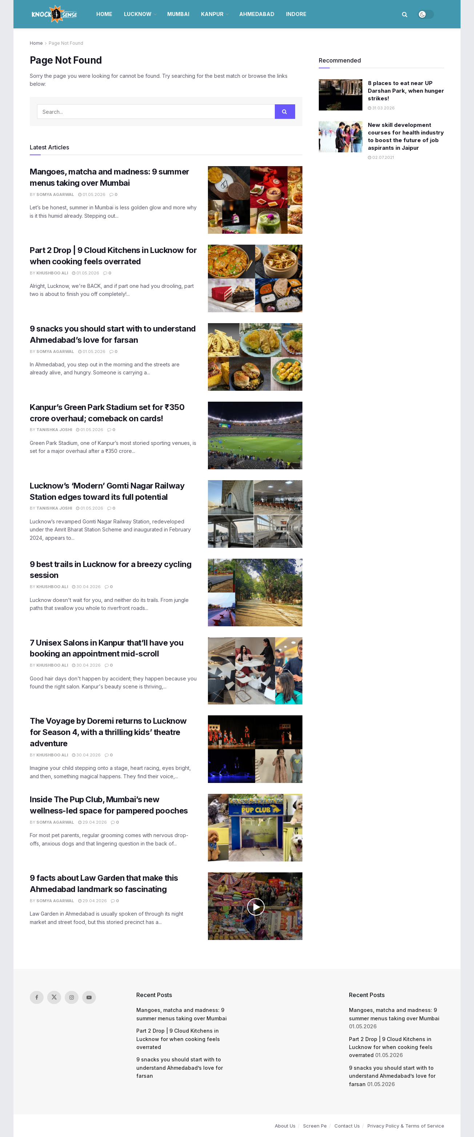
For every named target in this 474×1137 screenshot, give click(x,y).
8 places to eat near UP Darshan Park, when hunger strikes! (406, 91)
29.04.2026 (92, 822)
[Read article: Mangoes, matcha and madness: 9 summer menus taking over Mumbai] (255, 200)
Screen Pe (315, 1126)
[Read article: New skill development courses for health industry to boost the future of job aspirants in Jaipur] (340, 136)
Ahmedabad (256, 14)
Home (104, 14)
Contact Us (347, 1126)
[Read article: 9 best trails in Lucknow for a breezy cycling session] (255, 592)
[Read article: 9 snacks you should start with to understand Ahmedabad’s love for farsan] (255, 357)
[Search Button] (404, 14)
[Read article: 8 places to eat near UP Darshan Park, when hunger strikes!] (340, 95)
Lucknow (138, 14)
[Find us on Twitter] (54, 997)
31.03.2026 (381, 108)
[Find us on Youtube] (89, 997)
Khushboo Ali (52, 273)
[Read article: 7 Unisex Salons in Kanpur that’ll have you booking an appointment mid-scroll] (255, 671)
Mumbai (178, 14)
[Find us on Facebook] (37, 997)
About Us (285, 1126)
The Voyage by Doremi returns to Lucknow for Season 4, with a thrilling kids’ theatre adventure (108, 732)
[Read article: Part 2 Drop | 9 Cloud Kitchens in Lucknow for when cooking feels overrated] (255, 278)
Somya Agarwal (55, 194)
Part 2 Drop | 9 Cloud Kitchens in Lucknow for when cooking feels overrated (178, 1039)
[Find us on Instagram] (72, 997)
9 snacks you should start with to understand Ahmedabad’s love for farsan (179, 1067)
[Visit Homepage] (55, 14)
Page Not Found (66, 43)
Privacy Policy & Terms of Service (405, 1126)
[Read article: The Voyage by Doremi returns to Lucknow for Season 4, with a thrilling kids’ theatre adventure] (255, 749)
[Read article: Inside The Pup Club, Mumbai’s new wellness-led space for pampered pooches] (255, 827)
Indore (296, 14)
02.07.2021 (381, 157)
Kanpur (212, 14)
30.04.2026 (86, 586)
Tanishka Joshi (54, 429)
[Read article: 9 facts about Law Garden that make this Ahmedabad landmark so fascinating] (255, 906)
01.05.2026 (91, 194)
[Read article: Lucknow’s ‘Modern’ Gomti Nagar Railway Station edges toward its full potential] (255, 514)
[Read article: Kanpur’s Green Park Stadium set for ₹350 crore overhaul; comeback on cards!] (255, 435)
